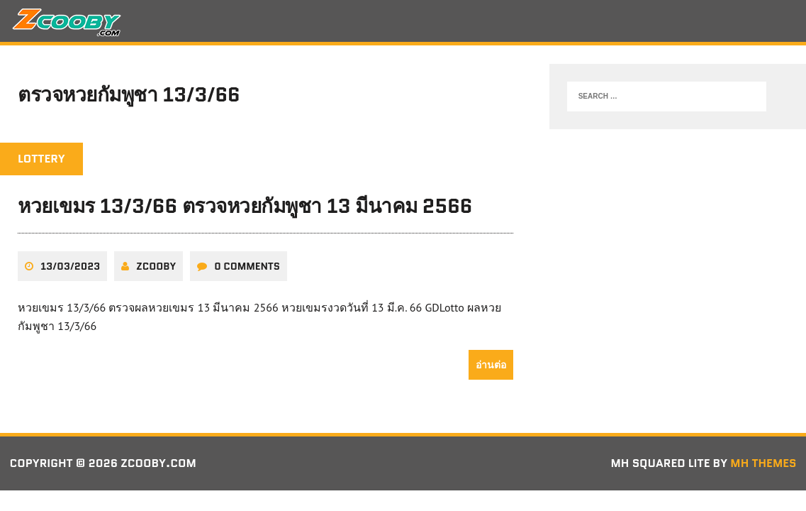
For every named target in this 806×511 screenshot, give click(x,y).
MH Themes (763, 463)
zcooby (156, 266)
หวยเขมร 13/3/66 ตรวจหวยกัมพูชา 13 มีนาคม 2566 (245, 206)
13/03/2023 (70, 266)
